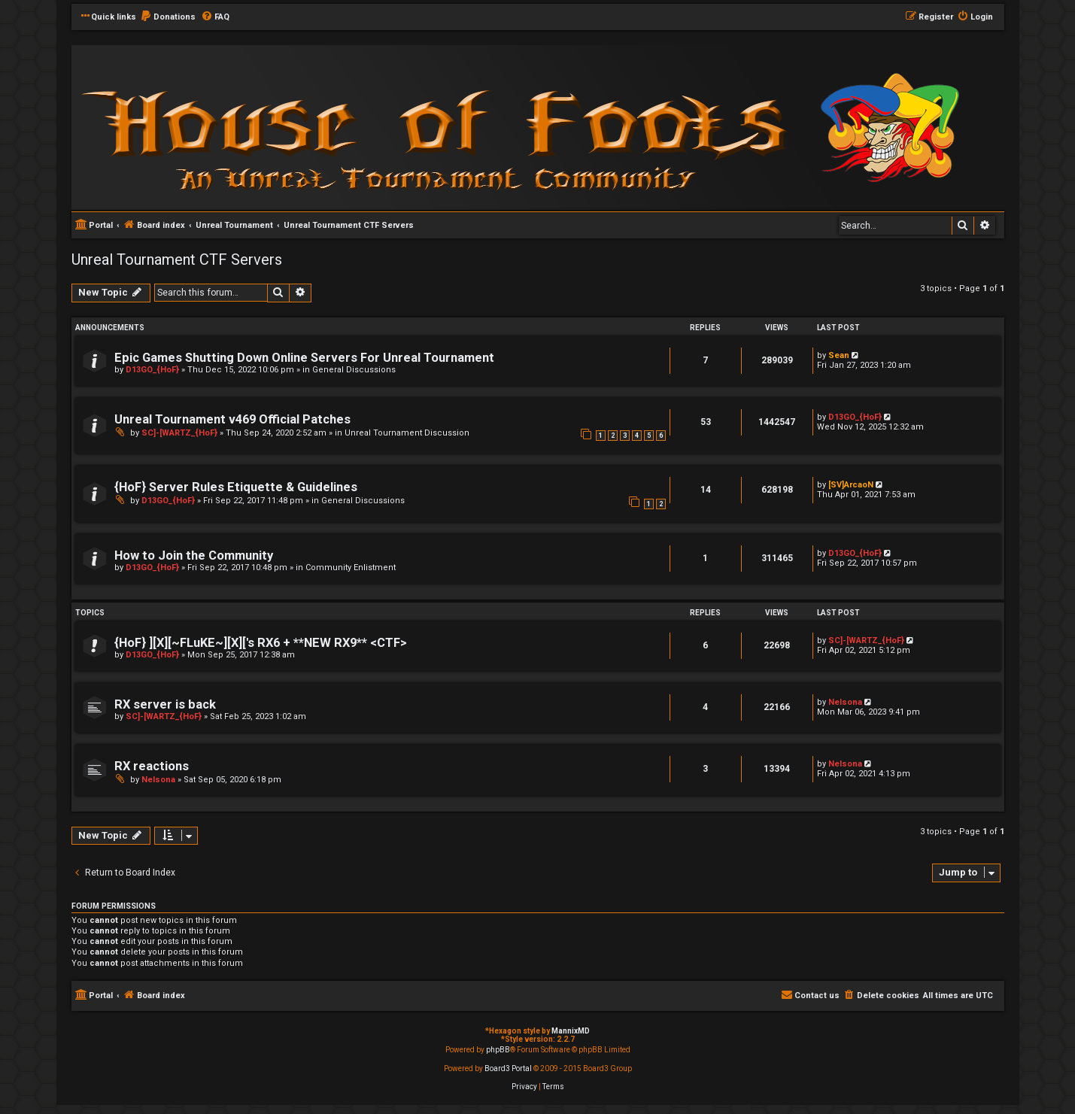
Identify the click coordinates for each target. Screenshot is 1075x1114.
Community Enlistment (350, 567)
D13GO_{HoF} (152, 370)
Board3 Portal (508, 1068)
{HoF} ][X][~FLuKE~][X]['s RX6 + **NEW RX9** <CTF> (260, 643)
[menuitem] (168, 17)
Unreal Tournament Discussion (407, 433)
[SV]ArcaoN (850, 485)
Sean (838, 355)
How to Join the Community (193, 555)
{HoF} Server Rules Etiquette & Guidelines (235, 487)
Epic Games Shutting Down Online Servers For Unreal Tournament (304, 358)
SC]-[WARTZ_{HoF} (179, 433)
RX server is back (165, 704)
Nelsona (845, 702)
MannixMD (570, 1031)
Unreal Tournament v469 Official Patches (232, 419)
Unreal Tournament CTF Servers (176, 259)
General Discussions (354, 370)
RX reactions (151, 766)
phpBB (498, 1050)
